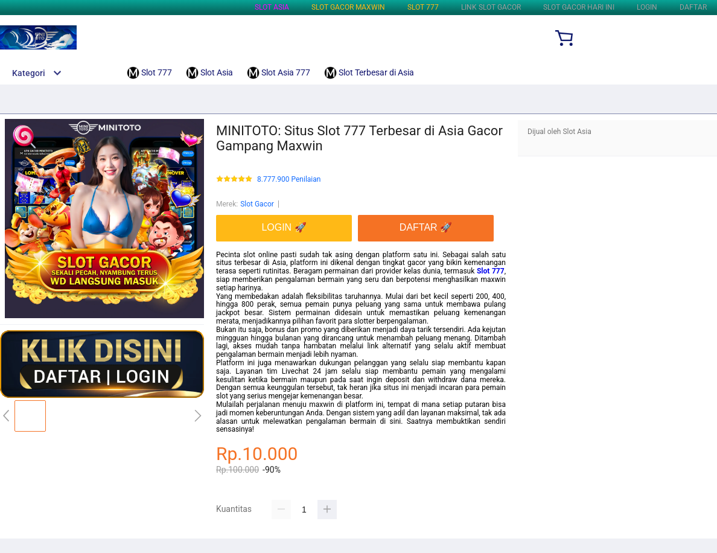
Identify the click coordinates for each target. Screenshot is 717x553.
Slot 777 (423, 7)
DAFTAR (693, 7)
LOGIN (647, 7)
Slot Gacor (257, 204)
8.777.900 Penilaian (288, 180)
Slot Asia (272, 7)
